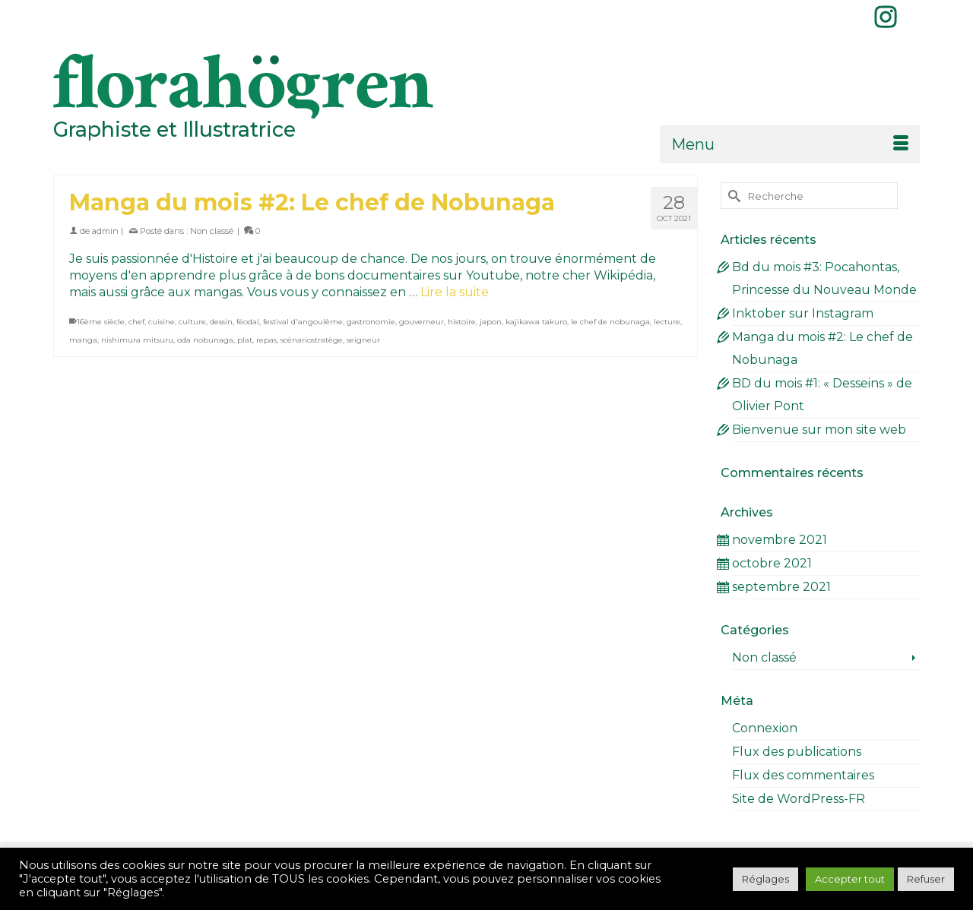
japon (491, 322)
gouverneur (421, 322)
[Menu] (790, 144)
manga (83, 340)
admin (105, 231)
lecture (667, 322)
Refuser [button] (926, 879)
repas (266, 340)
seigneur (363, 340)
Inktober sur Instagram (802, 313)
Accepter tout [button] (850, 879)
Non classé (211, 231)
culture (192, 322)
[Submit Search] (732, 195)
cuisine (161, 322)
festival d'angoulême (303, 322)
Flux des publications (796, 751)
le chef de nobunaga (610, 322)
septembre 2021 (781, 587)
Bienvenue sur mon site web (819, 429)
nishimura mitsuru (137, 340)
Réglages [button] (765, 879)
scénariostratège (311, 340)
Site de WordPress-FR (798, 799)
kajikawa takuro (536, 322)
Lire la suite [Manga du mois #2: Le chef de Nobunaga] (454, 292)
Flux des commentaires (803, 775)
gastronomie (371, 322)
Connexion (764, 728)
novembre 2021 (779, 539)
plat (244, 340)
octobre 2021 (772, 563)
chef (136, 322)
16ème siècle (101, 322)
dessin (221, 322)
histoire (462, 322)
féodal (247, 322)
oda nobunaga (205, 340)
